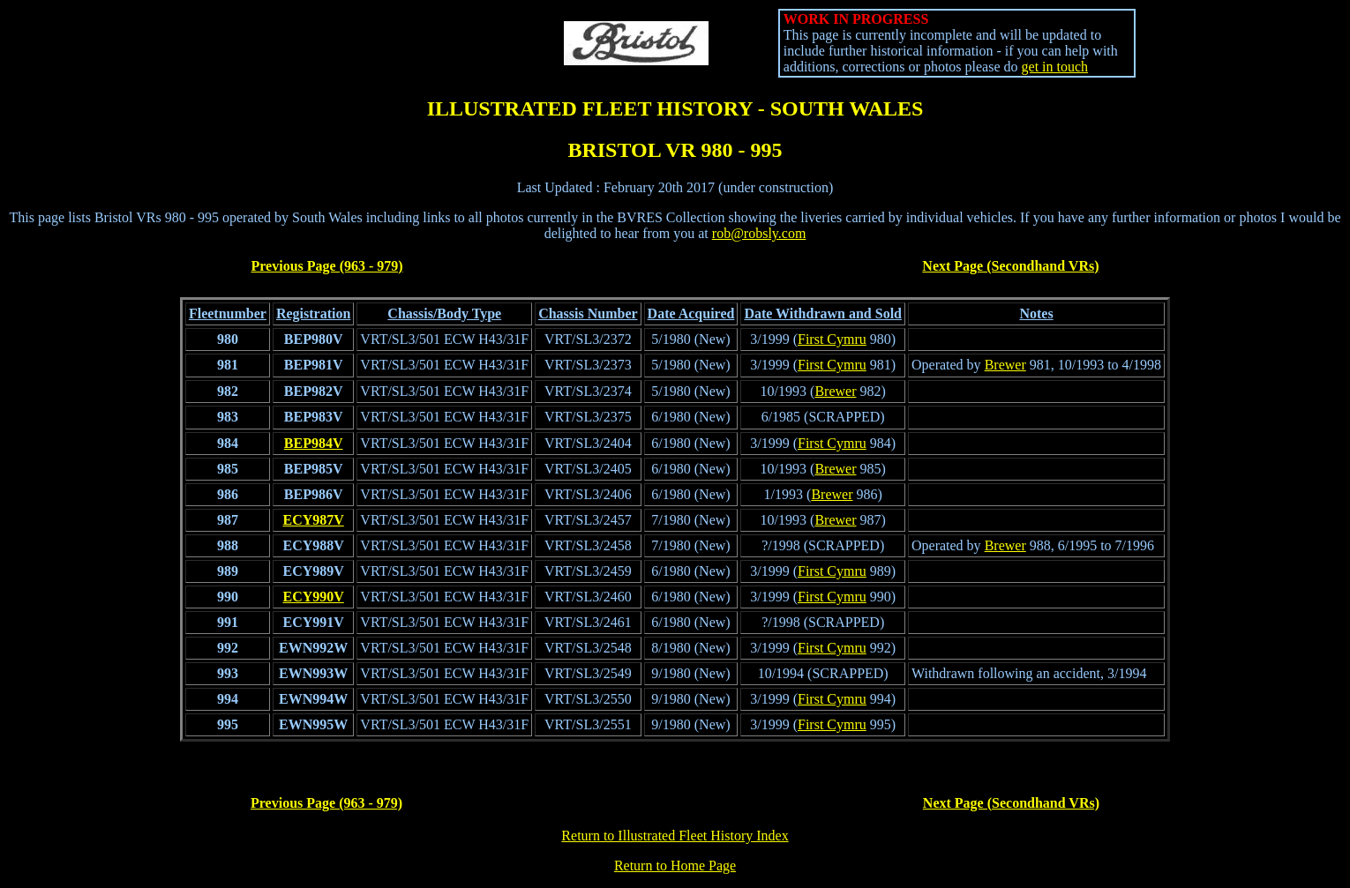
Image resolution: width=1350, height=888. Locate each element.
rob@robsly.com (759, 233)
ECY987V (312, 519)
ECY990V (312, 596)
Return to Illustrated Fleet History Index (674, 835)
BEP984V (313, 443)
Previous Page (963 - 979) (327, 265)
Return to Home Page (675, 865)
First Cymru (832, 339)
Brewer (1005, 364)
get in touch (1055, 66)
